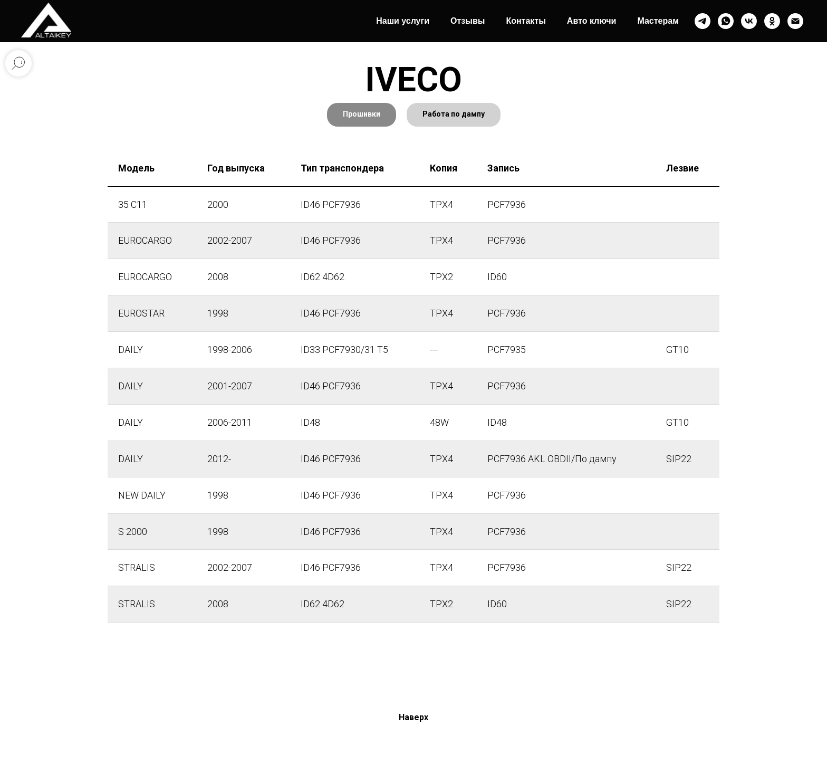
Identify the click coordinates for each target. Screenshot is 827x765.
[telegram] (702, 21)
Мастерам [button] (658, 20)
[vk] (749, 21)
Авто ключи (592, 20)
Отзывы (467, 20)
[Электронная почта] (795, 21)
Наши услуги (402, 20)
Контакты (525, 20)
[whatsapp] (726, 21)
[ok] (772, 21)
